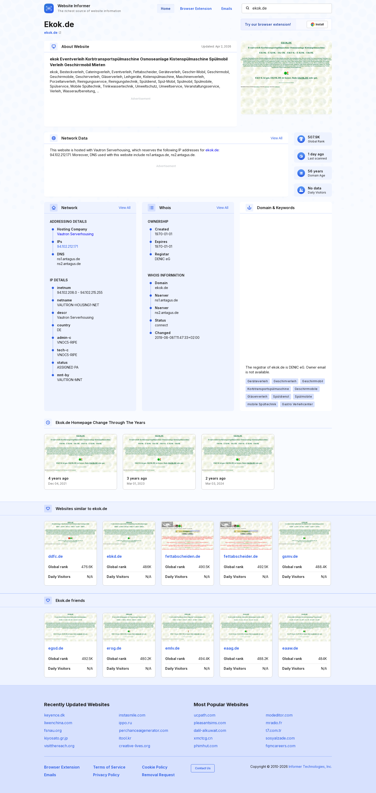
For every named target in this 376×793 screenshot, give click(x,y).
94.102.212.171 (67, 246)
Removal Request (158, 774)
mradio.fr (274, 722)
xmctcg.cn (203, 738)
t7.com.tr (274, 730)
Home (165, 8)
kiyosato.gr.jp (56, 738)
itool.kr (125, 738)
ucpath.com (204, 715)
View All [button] (276, 138)
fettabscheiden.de (182, 556)
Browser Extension (196, 8)
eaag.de (231, 648)
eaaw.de (290, 648)
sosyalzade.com (280, 738)
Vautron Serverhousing (75, 234)
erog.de (114, 648)
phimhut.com (205, 745)
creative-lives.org (134, 745)
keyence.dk (54, 715)
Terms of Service (109, 767)
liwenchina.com (58, 722)
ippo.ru (125, 722)
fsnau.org (53, 730)
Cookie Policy (154, 767)
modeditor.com (279, 715)
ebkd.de (114, 556)
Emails (226, 8)
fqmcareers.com (280, 745)
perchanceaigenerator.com (143, 730)
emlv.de (172, 648)
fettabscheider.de (241, 556)
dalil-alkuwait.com (210, 730)
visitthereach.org (59, 745)
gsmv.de (290, 556)
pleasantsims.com (210, 722)
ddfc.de (55, 556)
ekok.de (52, 32)
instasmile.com (132, 715)
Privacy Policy (106, 774)
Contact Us (203, 768)
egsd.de (55, 648)
